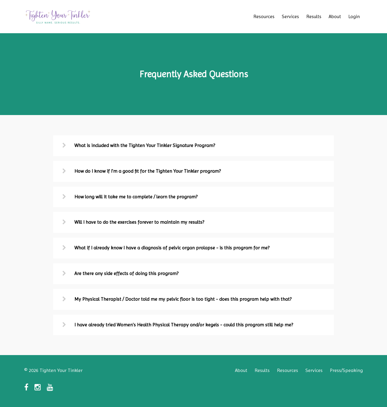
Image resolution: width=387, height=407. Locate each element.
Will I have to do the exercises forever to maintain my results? (139, 222)
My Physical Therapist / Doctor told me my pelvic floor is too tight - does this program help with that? (182, 299)
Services (290, 16)
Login (354, 16)
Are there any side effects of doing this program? (126, 273)
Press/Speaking (346, 370)
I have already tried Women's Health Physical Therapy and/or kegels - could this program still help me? (183, 325)
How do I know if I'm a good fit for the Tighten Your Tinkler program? (147, 171)
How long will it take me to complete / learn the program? (135, 197)
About (335, 16)
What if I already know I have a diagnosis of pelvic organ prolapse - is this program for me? (171, 248)
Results (313, 16)
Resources (264, 16)
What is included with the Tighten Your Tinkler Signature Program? (144, 145)
